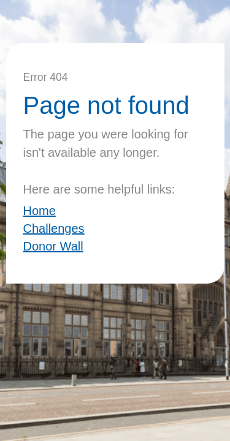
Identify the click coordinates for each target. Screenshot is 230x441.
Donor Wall (53, 246)
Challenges (54, 228)
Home (39, 210)
